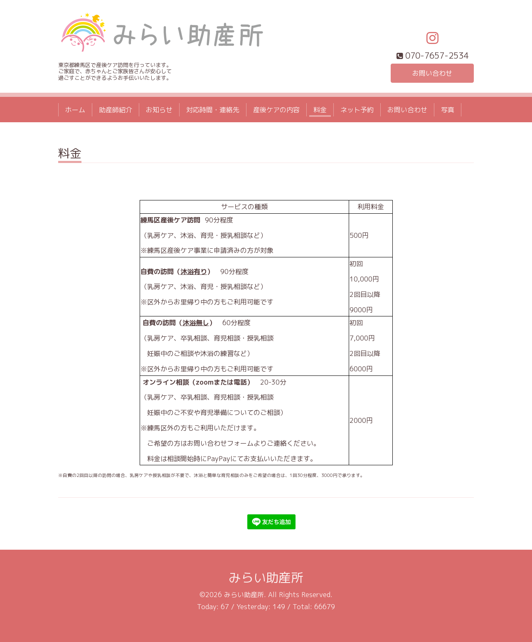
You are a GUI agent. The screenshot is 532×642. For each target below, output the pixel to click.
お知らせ (159, 109)
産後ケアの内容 (276, 109)
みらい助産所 (266, 577)
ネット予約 (357, 109)
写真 (447, 109)
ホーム (75, 109)
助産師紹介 (115, 109)
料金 (320, 109)
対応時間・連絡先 (212, 109)
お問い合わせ (432, 73)
